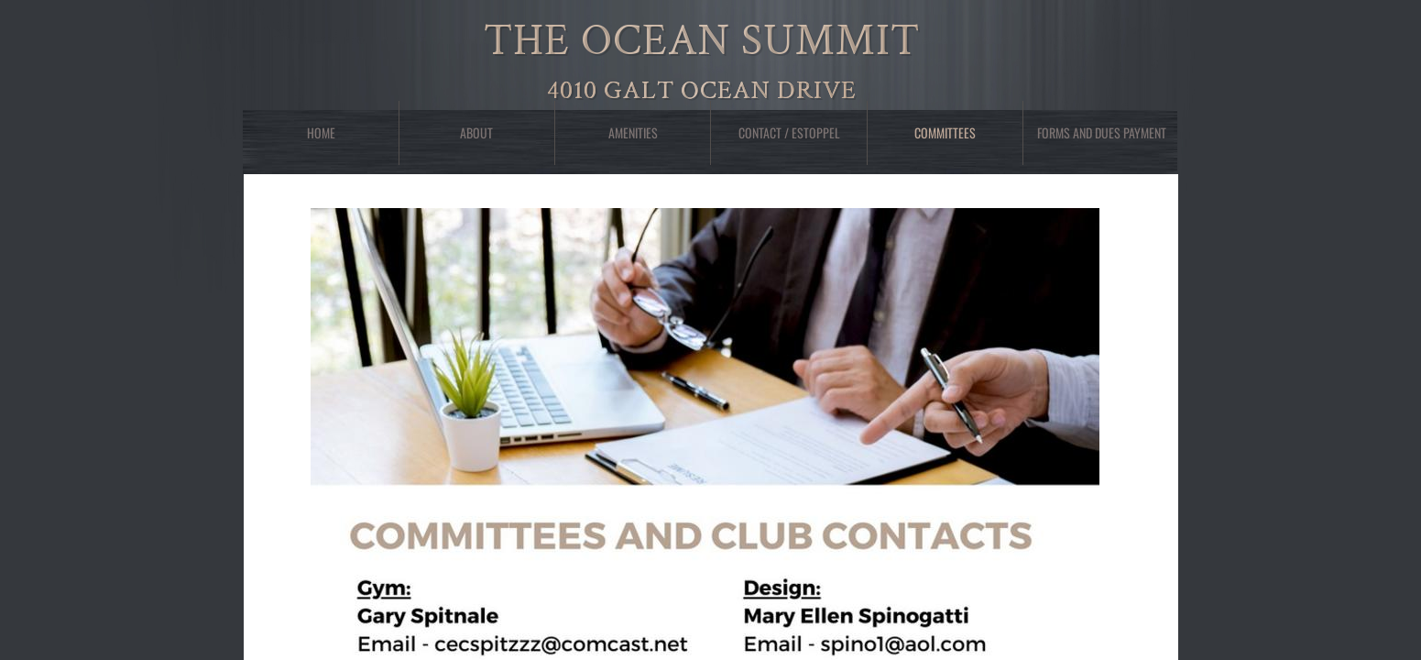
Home (321, 132)
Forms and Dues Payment (1101, 132)
